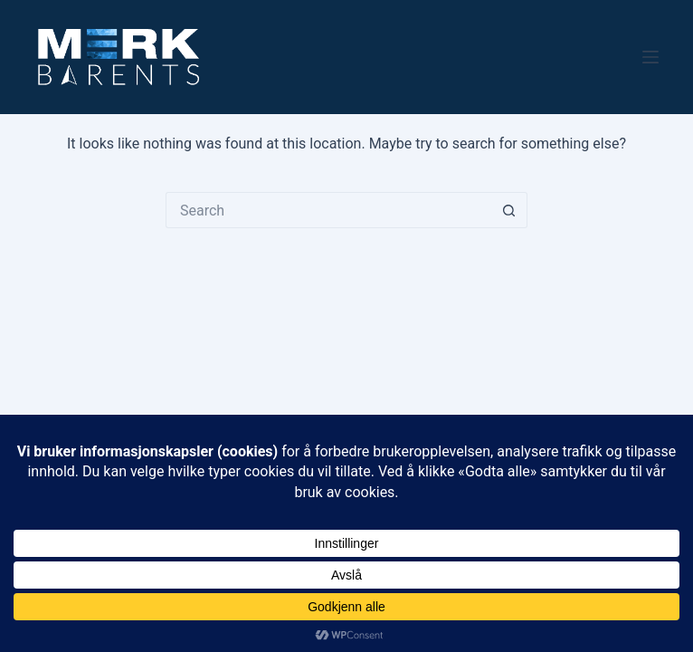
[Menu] (650, 57)
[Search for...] (328, 210)
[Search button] (509, 210)
